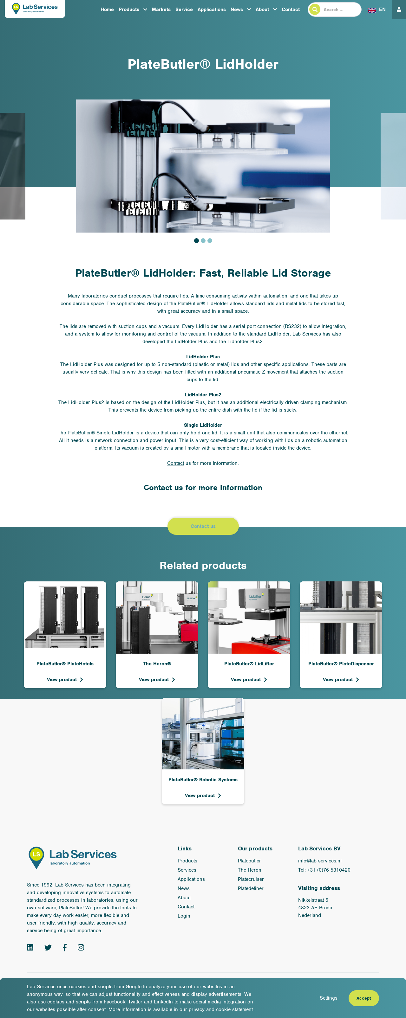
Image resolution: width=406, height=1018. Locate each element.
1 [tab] (196, 240)
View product (62, 679)
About (262, 9)
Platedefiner (251, 888)
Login (184, 916)
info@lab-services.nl (320, 861)
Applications (212, 9)
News (237, 9)
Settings (328, 998)
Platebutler (249, 861)
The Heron (249, 870)
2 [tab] (203, 240)
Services (187, 870)
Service (184, 9)
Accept (364, 998)
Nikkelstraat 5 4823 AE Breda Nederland (315, 908)
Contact (291, 9)
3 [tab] (209, 240)
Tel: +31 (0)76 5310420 (324, 870)
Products (129, 9)
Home (107, 9)
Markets (161, 9)
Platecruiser (251, 879)
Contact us (203, 526)
